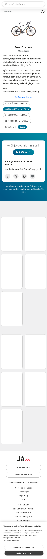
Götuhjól (8, 11)
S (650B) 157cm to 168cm (16, 115)
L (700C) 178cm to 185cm (16, 103)
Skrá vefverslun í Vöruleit (23, 509)
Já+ (23, 499)
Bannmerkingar (23, 520)
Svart (22, 127)
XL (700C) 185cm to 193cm (17, 121)
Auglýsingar (24, 492)
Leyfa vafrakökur (24, 553)
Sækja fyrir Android (23, 474)
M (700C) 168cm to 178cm (17, 109)
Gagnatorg (23, 495)
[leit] (23, 4)
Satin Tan (9, 127)
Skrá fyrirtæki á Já (23, 512)
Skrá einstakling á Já (23, 516)
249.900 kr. (22, 152)
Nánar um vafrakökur (11, 541)
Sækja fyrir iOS (23, 467)
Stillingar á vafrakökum (23, 547)
